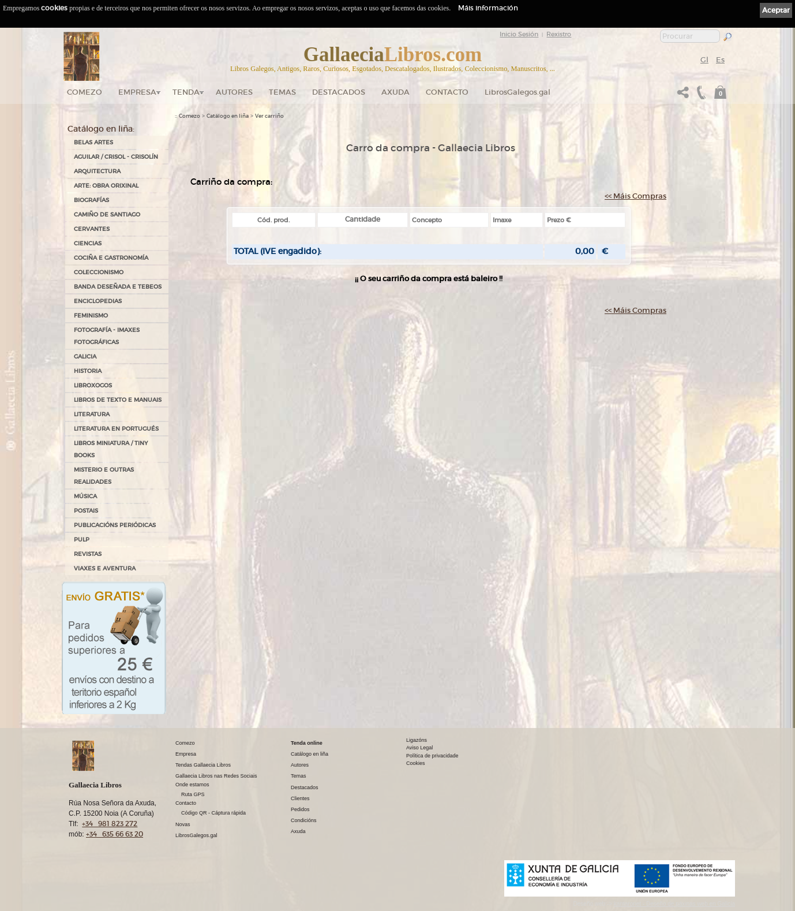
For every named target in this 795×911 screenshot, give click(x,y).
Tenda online (306, 743)
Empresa (137, 92)
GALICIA (85, 356)
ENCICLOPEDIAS (98, 301)
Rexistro (558, 34)
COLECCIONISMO (98, 272)
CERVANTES (92, 229)
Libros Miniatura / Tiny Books (111, 449)
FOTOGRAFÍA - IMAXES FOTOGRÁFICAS (107, 336)
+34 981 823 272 (109, 823)
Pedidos (300, 809)
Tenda (186, 92)
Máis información (488, 7)
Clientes (300, 798)
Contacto (447, 92)
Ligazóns (416, 740)
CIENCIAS (88, 243)
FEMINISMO (91, 315)
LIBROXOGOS (93, 385)
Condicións (304, 820)
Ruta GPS (193, 794)
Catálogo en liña (228, 116)
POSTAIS (86, 510)
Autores (234, 92)
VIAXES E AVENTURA (105, 568)
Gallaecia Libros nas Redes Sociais (216, 776)
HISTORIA (88, 371)
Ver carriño (269, 116)
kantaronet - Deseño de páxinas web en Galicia (674, 904)
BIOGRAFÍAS (91, 200)
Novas (182, 824)
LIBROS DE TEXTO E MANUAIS (118, 400)
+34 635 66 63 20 (114, 834)
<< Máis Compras (635, 196)
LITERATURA (92, 414)
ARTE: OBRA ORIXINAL (106, 185)
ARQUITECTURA (97, 171)
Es (720, 60)
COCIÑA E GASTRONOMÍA (111, 258)
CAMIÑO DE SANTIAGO (107, 214)
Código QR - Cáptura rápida (213, 813)
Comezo (84, 92)
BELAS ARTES (93, 142)
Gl (704, 60)
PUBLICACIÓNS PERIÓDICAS (115, 525)
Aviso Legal (419, 748)
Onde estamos (192, 784)
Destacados (304, 787)
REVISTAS (88, 554)
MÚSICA (85, 496)
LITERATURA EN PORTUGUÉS (116, 428)
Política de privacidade (432, 756)
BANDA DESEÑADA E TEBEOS (118, 286)
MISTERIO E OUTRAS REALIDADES (104, 476)
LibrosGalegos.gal (517, 92)
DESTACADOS (338, 92)
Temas (282, 92)
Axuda (395, 92)
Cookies (415, 763)
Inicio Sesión (519, 34)
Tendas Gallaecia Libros (203, 765)
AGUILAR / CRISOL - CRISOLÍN (116, 156)
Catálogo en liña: (101, 129)
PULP (81, 539)
